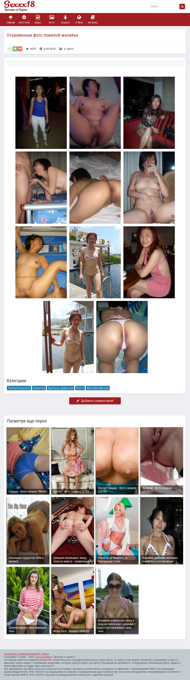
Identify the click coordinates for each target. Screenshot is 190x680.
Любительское (19, 388)
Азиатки (39, 388)
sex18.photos (43, 656)
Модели (65, 19)
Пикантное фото (22, 6)
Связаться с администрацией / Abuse (26, 653)
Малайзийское (98, 388)
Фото (51, 19)
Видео (38, 19)
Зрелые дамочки (60, 388)
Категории (24, 19)
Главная (10, 19)
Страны (79, 19)
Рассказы (92, 19)
